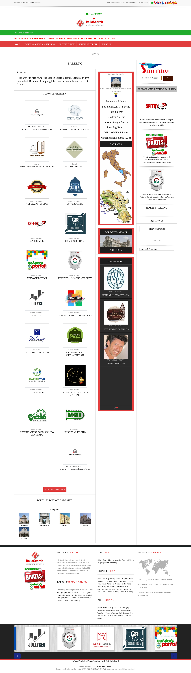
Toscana (74, 598)
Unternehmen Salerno (112, 137)
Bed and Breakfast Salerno (116, 106)
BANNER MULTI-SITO (75, 432)
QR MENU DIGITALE (75, 241)
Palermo (125, 560)
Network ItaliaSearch (32, 2)
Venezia (118, 560)
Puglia (88, 595)
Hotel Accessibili (117, 616)
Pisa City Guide (108, 579)
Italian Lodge (123, 608)
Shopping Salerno (116, 127)
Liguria (88, 592)
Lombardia (61, 595)
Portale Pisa (102, 581)
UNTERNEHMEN (67, 44)
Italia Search (114, 661)
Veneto (76, 600)
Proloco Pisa (119, 579)
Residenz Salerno (116, 116)
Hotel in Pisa (125, 584)
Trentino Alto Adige (84, 598)
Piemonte (81, 595)
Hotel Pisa (101, 587)
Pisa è (104, 592)
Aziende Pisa (112, 581)
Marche (74, 595)
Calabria (76, 590)
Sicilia (67, 598)
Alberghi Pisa (110, 587)
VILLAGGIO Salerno (116, 132)
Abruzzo (61, 590)
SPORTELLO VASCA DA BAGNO (75, 129)
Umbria (59, 600)
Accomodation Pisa (104, 589)
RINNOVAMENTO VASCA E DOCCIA (37, 167)
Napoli (100, 563)
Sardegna (60, 598)
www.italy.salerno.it (23, 33)
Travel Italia (115, 610)
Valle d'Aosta (68, 600)
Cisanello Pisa (113, 592)
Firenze (111, 560)
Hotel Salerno (116, 111)
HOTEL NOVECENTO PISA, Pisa (117, 329)
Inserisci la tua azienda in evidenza (37, 129)
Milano (131, 560)
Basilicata (68, 590)
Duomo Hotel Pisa (125, 592)
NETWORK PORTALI (37, 278)
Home (17, 44)
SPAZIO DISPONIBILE (36, 127)
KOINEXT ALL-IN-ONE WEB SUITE (75, 278)
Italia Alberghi (125, 610)
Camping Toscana (111, 613)
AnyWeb (75, 661)
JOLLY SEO (37, 315)
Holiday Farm (112, 608)
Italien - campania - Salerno (39, 44)
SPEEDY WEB (37, 241)
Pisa (99, 560)
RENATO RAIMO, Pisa (117, 363)
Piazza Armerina (110, 563)
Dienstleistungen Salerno (116, 122)
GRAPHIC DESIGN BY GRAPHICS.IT (75, 315)
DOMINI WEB (37, 392)
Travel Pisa (106, 584)
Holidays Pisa (117, 589)
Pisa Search (115, 584)
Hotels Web (102, 608)
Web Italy (100, 613)
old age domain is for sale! (127, 2)
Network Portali (157, 229)
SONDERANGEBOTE (88, 44)
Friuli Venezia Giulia (72, 592)
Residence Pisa (122, 587)
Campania (54, 509)
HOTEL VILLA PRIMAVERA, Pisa (117, 295)
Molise (68, 595)
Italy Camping (124, 613)
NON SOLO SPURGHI (75, 167)
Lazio (82, 592)
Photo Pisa (122, 581)
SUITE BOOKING (75, 204)
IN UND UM (106, 44)
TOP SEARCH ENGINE (37, 204)
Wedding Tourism (103, 610)
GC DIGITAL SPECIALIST (37, 352)
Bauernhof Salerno (116, 101)
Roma (105, 560)
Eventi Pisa (129, 579)
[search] (151, 78)
